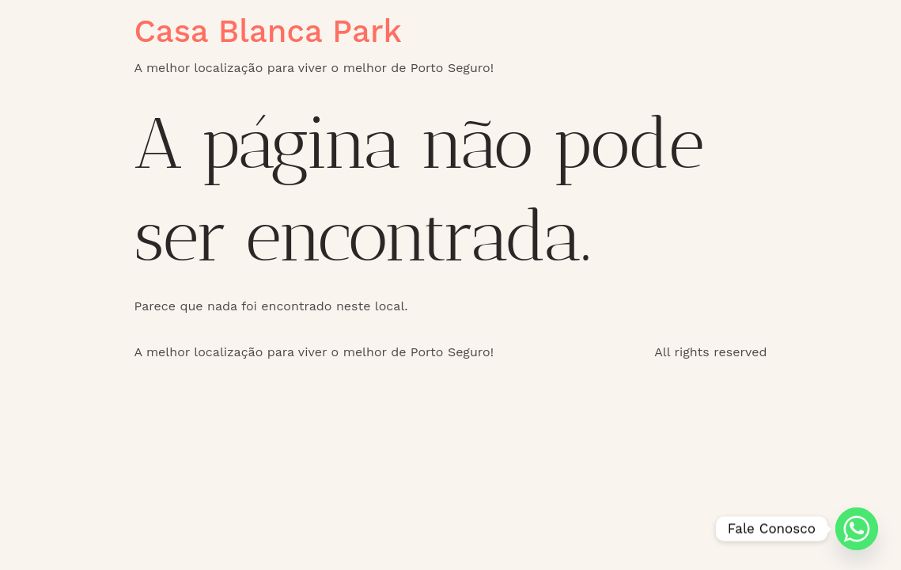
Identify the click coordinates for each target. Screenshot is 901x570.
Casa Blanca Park (268, 31)
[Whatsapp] (856, 528)
